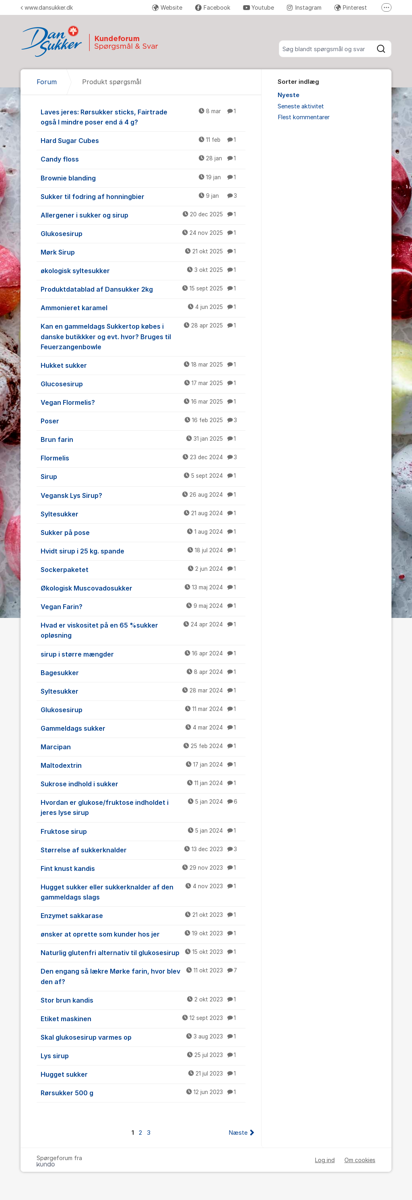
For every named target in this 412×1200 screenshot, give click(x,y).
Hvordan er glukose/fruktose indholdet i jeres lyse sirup (143, 807)
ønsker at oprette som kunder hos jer (143, 933)
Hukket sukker (143, 365)
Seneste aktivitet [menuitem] (301, 106)
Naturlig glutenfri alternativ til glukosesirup (143, 952)
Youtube (258, 7)
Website (167, 7)
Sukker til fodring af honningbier (143, 196)
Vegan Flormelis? (143, 402)
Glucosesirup (143, 383)
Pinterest (350, 7)
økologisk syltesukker (143, 270)
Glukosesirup (143, 233)
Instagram (304, 7)
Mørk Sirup (143, 251)
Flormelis (143, 457)
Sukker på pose (143, 532)
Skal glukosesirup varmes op (143, 1036)
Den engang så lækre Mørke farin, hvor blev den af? (143, 975)
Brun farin (143, 439)
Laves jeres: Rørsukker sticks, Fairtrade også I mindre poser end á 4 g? (143, 116)
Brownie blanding (143, 177)
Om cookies (359, 1159)
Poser (143, 420)
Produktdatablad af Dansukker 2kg (143, 288)
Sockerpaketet (143, 569)
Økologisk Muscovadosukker (143, 587)
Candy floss (143, 158)
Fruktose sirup (143, 831)
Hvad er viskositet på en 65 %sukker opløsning (143, 629)
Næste (238, 1132)
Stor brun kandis (143, 999)
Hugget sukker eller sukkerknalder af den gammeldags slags (143, 891)
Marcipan (143, 746)
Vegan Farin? (143, 606)
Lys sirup (143, 1055)
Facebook (212, 7)
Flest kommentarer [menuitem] (304, 117)
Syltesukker (143, 513)
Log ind (325, 1159)
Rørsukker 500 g (143, 1092)
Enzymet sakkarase (143, 915)
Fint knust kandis (143, 868)
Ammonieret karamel (143, 307)
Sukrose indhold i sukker (143, 783)
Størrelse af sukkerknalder (143, 849)
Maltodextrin (143, 765)
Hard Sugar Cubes (143, 140)
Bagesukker (143, 672)
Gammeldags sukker (143, 727)
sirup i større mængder (143, 653)
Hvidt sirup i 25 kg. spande (143, 550)
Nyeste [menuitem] (288, 95)
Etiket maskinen (143, 1018)
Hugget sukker (143, 1073)
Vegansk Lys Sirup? (143, 495)
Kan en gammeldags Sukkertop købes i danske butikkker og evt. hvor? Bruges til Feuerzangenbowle (143, 335)
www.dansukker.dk (47, 7)
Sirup (143, 476)
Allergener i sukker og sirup (143, 214)
